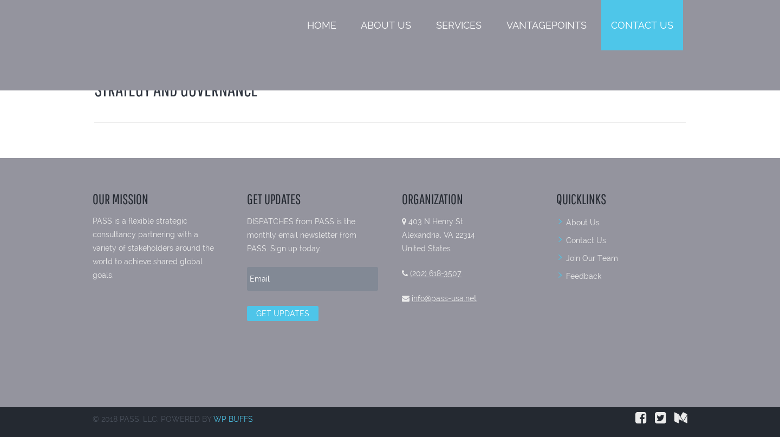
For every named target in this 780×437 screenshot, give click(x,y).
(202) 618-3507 (435, 273)
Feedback (583, 276)
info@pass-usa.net (444, 298)
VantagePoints (546, 25)
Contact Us (642, 25)
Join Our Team (592, 258)
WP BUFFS (233, 419)
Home (321, 25)
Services (459, 25)
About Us (386, 25)
